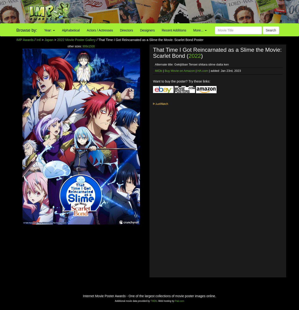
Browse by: (26, 30)
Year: (49, 30)
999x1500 (88, 46)
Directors (126, 30)
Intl (38, 40)
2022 (195, 56)
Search (271, 30)
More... (200, 30)
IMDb (158, 70)
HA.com (202, 70)
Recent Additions (174, 30)
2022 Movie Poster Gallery (76, 40)
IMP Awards (25, 40)
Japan (49, 40)
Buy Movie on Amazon (180, 70)
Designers (147, 30)
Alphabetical (71, 30)
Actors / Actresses (100, 30)
